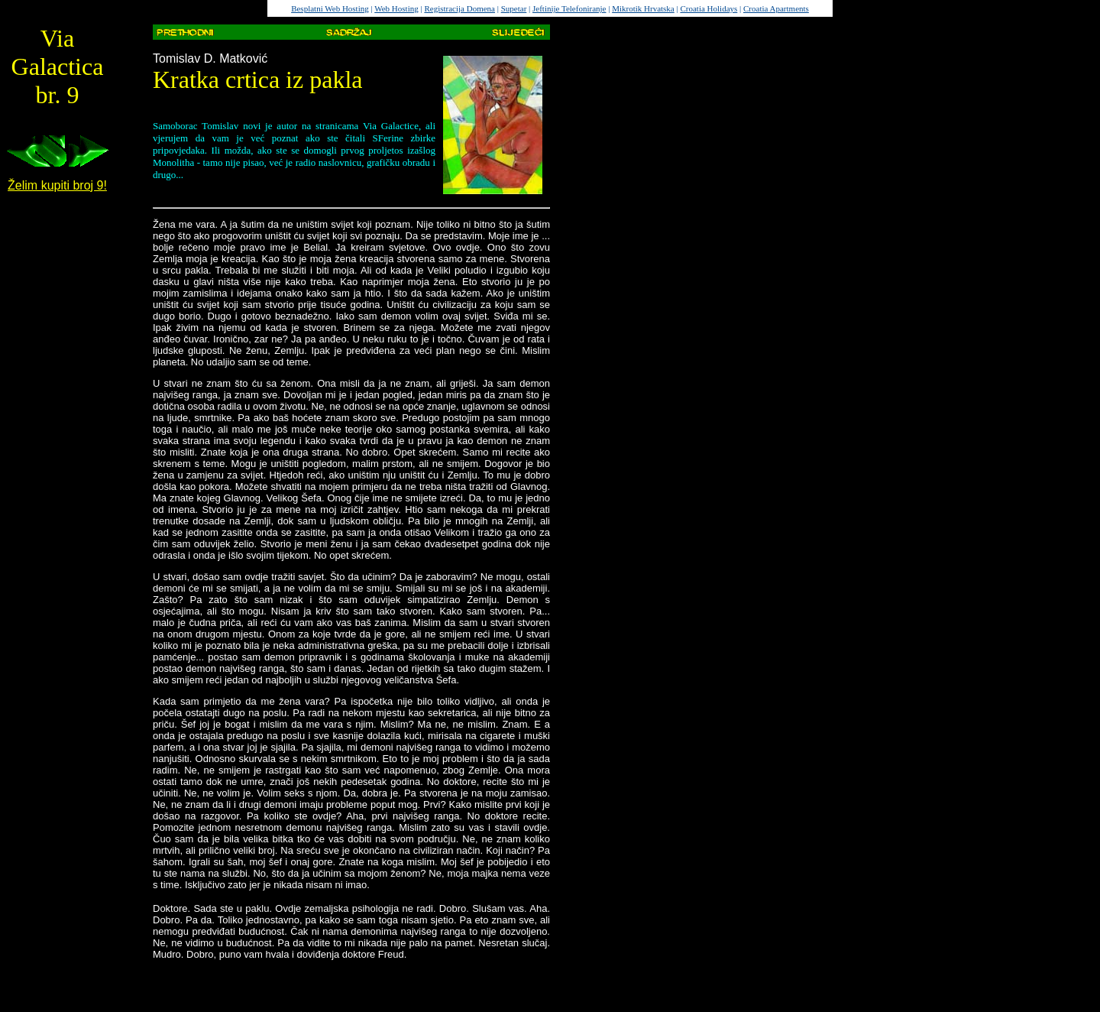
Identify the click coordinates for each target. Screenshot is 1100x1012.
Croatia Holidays (708, 8)
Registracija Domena (459, 8)
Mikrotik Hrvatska (643, 8)
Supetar (514, 8)
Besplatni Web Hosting (330, 8)
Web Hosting (396, 8)
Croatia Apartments (776, 8)
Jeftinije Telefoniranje (569, 8)
